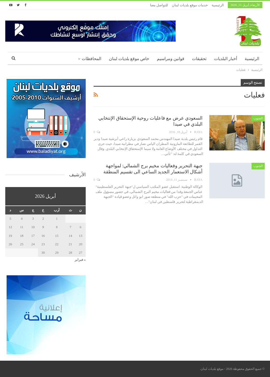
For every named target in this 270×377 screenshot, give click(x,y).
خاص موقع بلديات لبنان (129, 58)
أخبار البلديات (225, 58)
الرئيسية (218, 5)
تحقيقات (199, 58)
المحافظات (91, 58)
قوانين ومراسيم (170, 58)
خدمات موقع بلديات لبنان (190, 5)
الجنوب (258, 118)
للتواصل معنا (159, 5)
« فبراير (80, 260)
